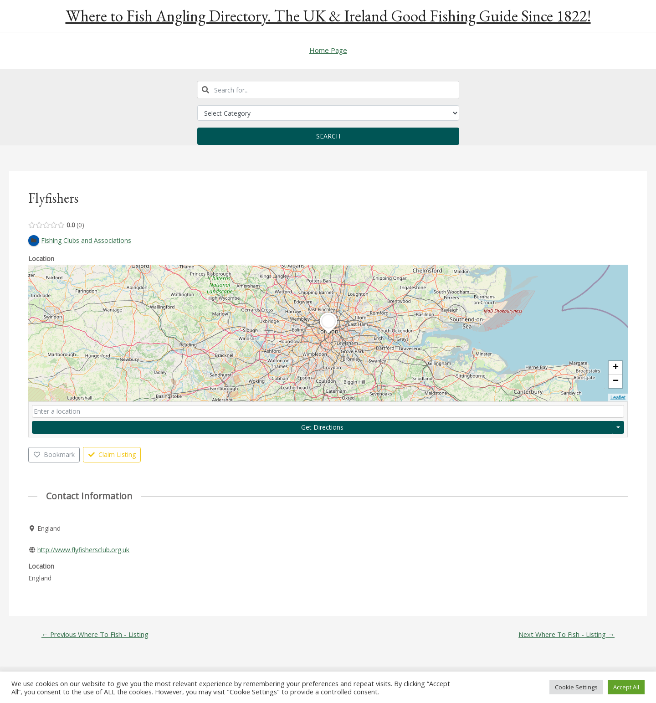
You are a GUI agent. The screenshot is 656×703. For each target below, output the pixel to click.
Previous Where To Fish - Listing (95, 634)
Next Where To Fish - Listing (566, 634)
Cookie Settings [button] (576, 687)
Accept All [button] (626, 687)
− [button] (616, 382)
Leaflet (617, 397)
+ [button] (616, 368)
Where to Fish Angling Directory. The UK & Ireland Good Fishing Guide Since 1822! (328, 15)
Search (328, 136)
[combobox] (328, 89)
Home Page (328, 50)
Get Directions (322, 427)
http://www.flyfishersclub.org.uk (83, 549)
